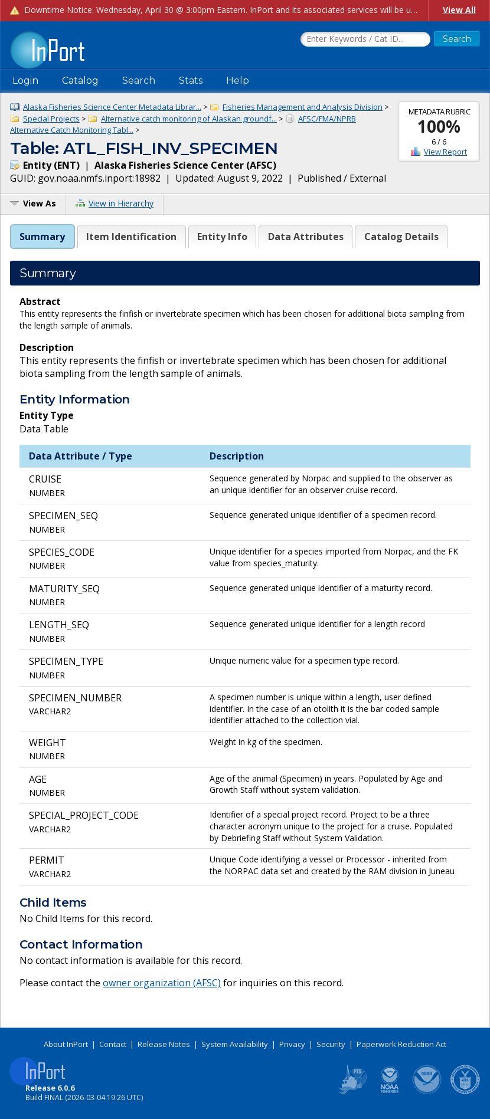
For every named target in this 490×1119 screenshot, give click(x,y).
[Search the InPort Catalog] (365, 39)
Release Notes (164, 1044)
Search (138, 80)
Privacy (292, 1044)
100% (438, 126)
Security (330, 1044)
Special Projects (51, 118)
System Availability (234, 1044)
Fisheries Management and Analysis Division (303, 106)
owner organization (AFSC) (162, 982)
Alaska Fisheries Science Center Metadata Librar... (112, 106)
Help (237, 80)
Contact (112, 1044)
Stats (190, 80)
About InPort (66, 1044)
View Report (445, 151)
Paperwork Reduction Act (401, 1044)
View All (459, 9)
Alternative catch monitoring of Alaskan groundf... (189, 118)
